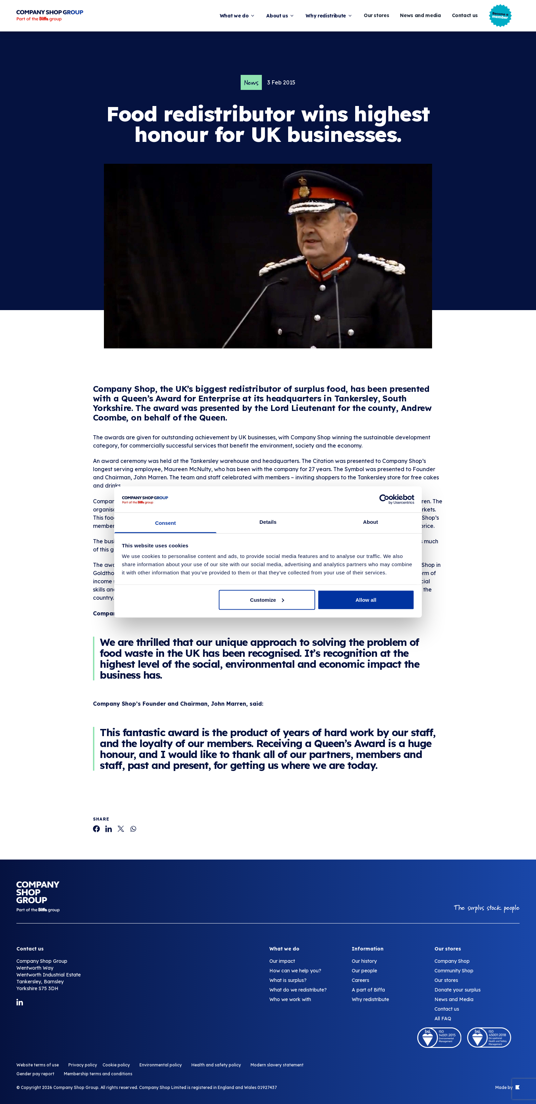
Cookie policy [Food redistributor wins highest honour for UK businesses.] (116, 1064)
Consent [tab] (165, 523)
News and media (420, 15)
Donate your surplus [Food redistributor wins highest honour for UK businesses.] (457, 990)
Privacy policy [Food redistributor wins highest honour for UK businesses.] (82, 1064)
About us (280, 16)
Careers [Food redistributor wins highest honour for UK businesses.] (360, 980)
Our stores (376, 15)
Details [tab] (268, 522)
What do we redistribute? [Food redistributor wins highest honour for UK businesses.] (298, 990)
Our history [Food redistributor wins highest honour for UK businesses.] (364, 961)
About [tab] (370, 522)
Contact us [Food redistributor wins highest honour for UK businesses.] (446, 1009)
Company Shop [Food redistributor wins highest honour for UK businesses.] (452, 961)
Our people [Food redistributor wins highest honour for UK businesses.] (364, 971)
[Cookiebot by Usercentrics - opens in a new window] (384, 499)
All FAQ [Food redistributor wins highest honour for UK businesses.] (442, 1018)
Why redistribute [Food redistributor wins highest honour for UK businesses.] (370, 999)
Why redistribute (329, 16)
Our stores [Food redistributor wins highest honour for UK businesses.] (446, 980)
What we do (238, 16)
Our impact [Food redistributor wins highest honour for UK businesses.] (282, 961)
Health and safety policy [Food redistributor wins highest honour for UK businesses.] (216, 1064)
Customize (267, 599)
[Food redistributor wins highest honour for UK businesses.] (96, 828)
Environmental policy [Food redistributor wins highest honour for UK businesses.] (160, 1064)
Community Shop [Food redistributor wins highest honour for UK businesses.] (453, 971)
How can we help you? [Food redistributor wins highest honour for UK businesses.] (295, 971)
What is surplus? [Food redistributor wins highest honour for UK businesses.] (288, 980)
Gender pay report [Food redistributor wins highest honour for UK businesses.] (35, 1073)
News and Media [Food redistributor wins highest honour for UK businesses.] (453, 999)
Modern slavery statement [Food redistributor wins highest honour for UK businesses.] (277, 1064)
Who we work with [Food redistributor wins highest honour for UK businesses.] (290, 999)
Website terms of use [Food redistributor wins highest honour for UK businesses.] (37, 1064)
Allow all (366, 599)
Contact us (465, 15)
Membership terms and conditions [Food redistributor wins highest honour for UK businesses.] (98, 1073)
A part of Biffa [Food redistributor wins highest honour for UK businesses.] (368, 990)
